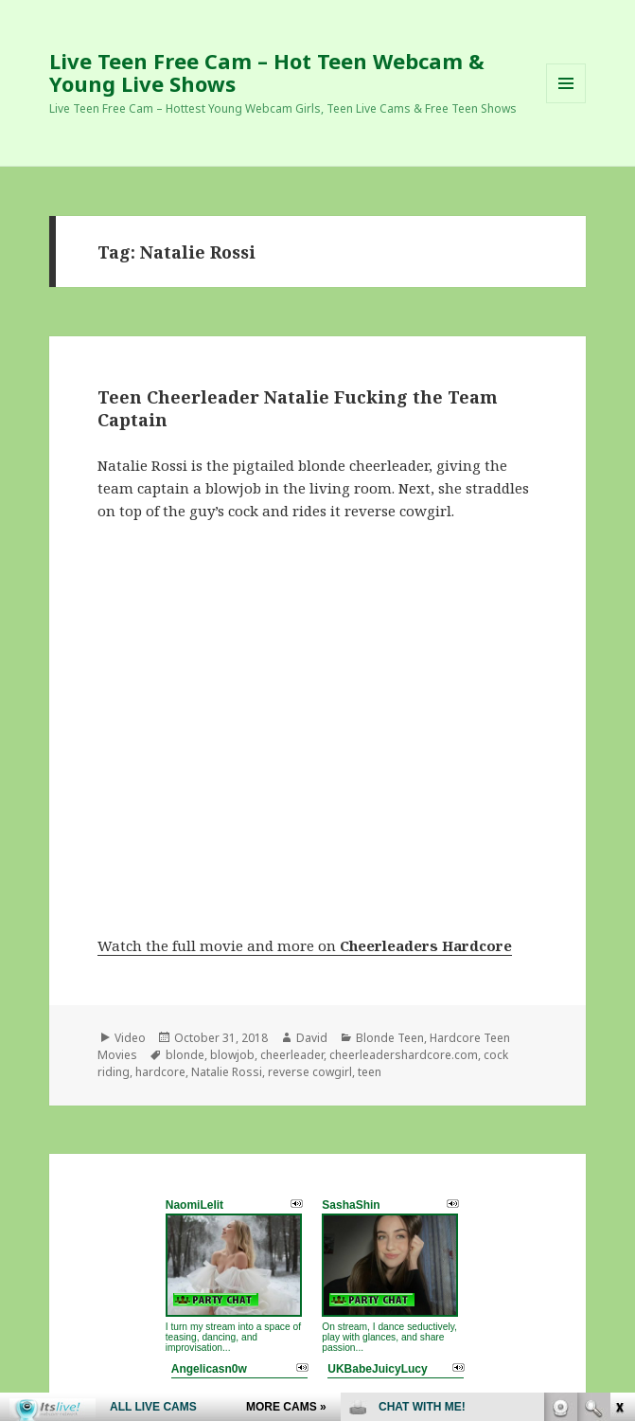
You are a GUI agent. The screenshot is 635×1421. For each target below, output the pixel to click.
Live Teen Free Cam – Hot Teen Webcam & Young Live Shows (267, 72)
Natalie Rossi (226, 1072)
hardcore (160, 1072)
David (311, 1038)
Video (130, 1038)
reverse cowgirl (310, 1072)
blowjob (232, 1055)
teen (369, 1072)
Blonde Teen (390, 1038)
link (618, 1125)
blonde (185, 1055)
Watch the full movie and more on (304, 945)
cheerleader (292, 1055)
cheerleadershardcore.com (403, 1055)
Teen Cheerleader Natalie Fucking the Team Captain (297, 408)
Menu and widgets (566, 102)
